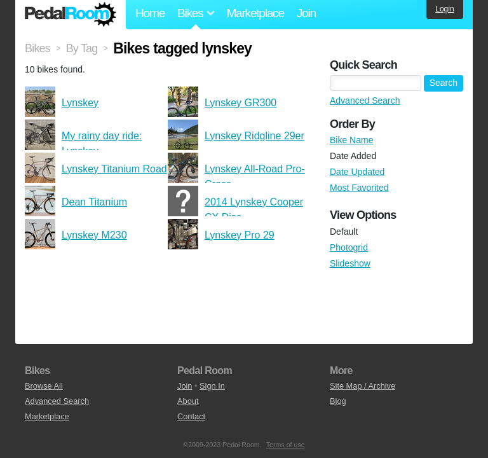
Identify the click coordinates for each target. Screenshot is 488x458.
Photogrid (349, 247)
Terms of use (285, 444)
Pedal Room (70, 14)
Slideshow (350, 263)
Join (306, 13)
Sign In (212, 386)
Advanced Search (365, 100)
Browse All (44, 386)
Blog (338, 401)
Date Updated (357, 172)
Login (444, 8)
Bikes (37, 48)
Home (150, 13)
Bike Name (351, 140)
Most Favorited (359, 188)
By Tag (82, 48)
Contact (191, 416)
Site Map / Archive (362, 386)
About (187, 401)
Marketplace (254, 13)
